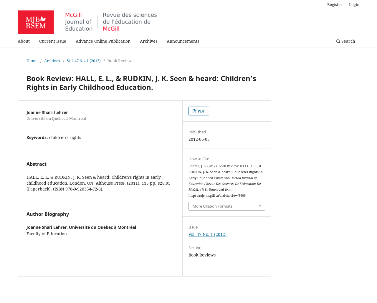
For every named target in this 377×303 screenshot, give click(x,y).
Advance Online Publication (103, 41)
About (24, 41)
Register (334, 4)
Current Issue (52, 41)
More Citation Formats (212, 206)
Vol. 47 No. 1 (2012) (84, 60)
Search (345, 41)
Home (32, 60)
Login (354, 4)
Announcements (183, 41)
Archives (148, 41)
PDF (201, 111)
